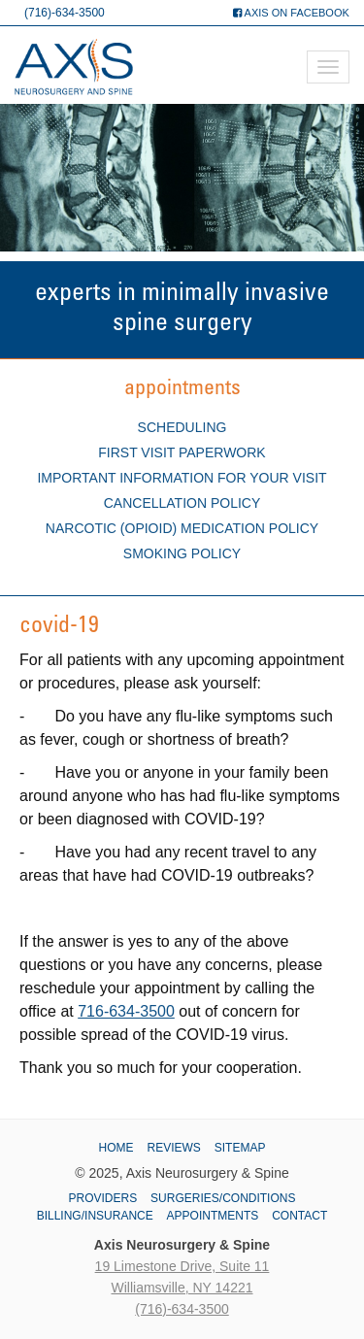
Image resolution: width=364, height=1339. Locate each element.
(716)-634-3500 (64, 12)
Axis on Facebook (291, 12)
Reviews (173, 1148)
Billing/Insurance (95, 1215)
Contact (299, 1215)
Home (116, 1148)
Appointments (213, 1215)
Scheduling (182, 427)
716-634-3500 (126, 1011)
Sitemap (240, 1148)
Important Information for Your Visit (181, 477)
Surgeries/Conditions (222, 1198)
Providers (103, 1198)
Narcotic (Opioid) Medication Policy (182, 528)
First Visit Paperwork (181, 452)
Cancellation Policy (182, 503)
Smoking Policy (182, 553)
